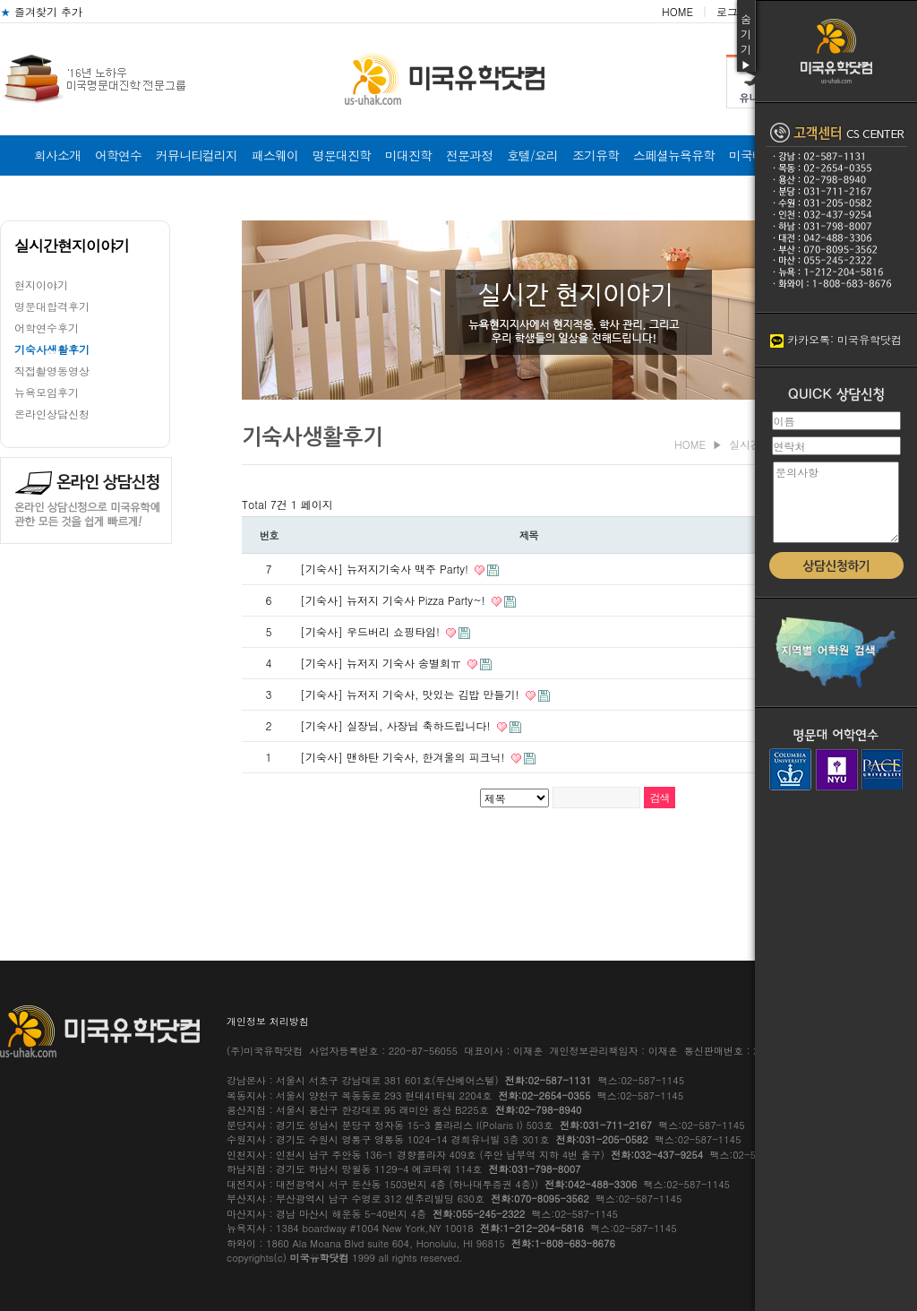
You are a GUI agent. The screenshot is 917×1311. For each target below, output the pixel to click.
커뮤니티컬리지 (196, 155)
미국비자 (752, 155)
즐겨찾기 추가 (41, 11)
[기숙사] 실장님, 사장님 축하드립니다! (397, 725)
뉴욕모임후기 (46, 392)
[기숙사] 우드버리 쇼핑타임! (371, 631)
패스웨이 (275, 155)
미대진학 (408, 155)
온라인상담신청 (52, 413)
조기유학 (595, 155)
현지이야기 (41, 284)
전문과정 (469, 155)
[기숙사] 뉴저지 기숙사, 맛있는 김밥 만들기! (411, 694)
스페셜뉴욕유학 (674, 155)
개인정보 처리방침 (268, 1021)
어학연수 (118, 155)
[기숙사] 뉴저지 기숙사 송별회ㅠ (382, 662)
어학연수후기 (46, 327)
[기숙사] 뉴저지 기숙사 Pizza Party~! (394, 600)
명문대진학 (342, 155)
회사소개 (57, 155)
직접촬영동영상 (52, 370)
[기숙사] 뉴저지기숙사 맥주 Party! (386, 568)
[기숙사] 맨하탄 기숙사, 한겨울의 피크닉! (404, 756)
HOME (677, 11)
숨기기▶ (746, 41)
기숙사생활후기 (52, 349)
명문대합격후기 (52, 306)
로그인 (732, 11)
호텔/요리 (532, 155)
